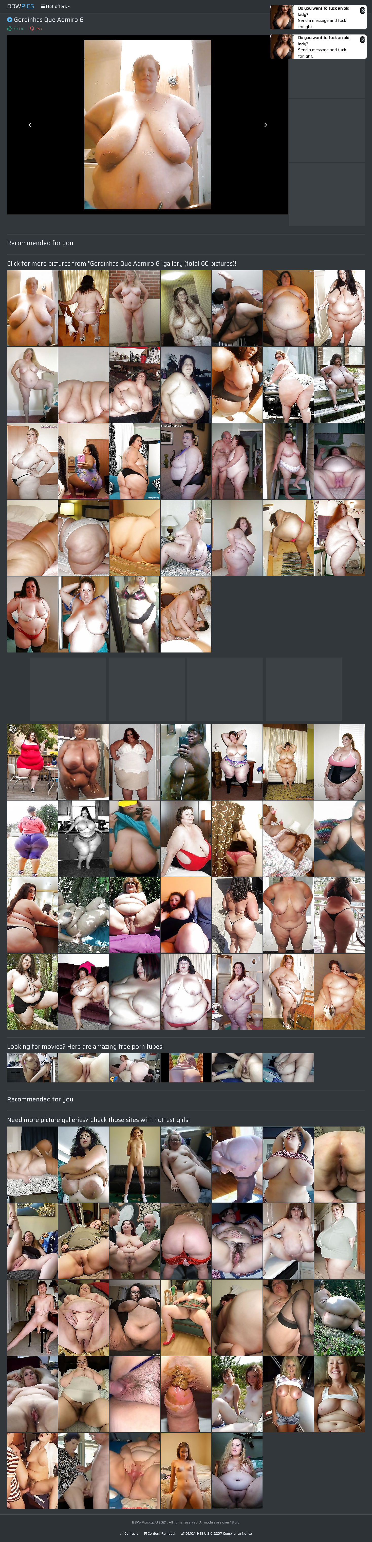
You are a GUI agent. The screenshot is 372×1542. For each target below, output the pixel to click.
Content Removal (159, 1533)
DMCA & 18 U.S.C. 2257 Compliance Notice (216, 1533)
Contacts (129, 1533)
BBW (20, 6)
